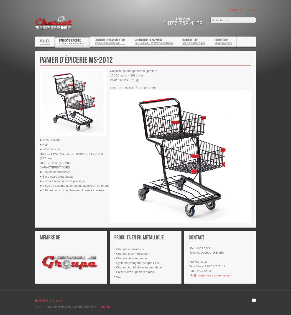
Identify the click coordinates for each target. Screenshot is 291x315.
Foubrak (104, 307)
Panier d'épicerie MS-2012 (76, 59)
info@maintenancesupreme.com (210, 275)
